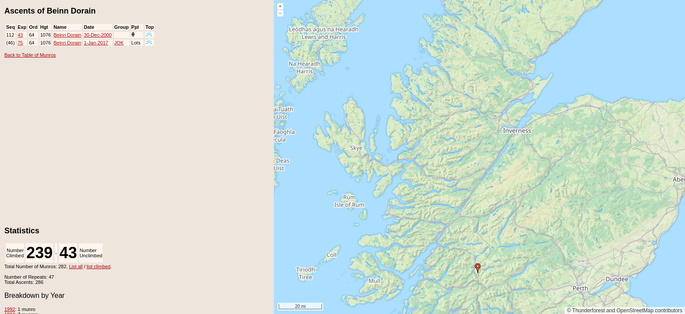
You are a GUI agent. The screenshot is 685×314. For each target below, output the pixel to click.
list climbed (98, 266)
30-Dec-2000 (98, 35)
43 (20, 35)
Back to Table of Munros (30, 55)
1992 (9, 309)
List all (76, 266)
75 (20, 42)
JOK (119, 42)
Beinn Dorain (67, 35)
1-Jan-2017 (96, 42)
